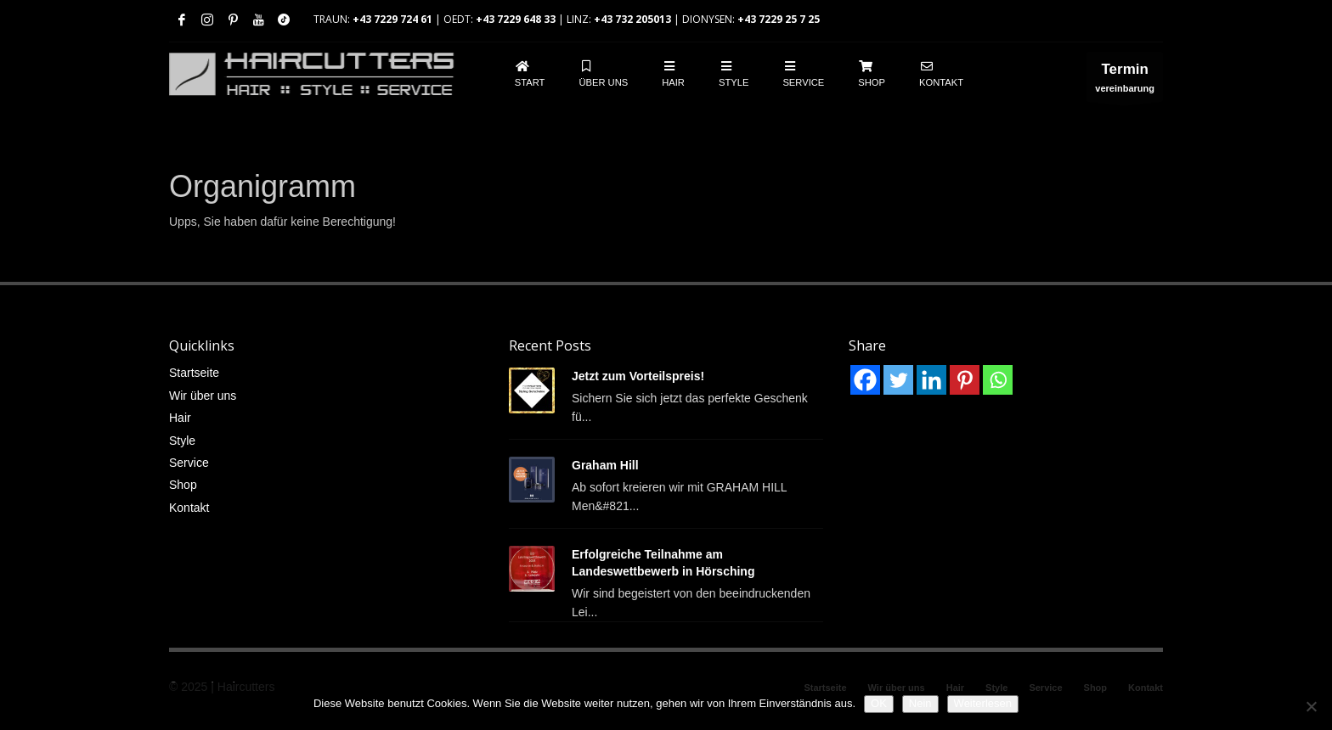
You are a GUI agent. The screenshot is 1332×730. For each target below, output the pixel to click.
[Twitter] (898, 380)
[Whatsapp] (998, 380)
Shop (183, 484)
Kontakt (189, 507)
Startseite (194, 372)
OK (879, 703)
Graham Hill (605, 465)
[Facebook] (865, 380)
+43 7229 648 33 (516, 19)
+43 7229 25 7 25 (778, 19)
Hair (180, 417)
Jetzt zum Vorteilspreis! (638, 376)
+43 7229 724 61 (392, 19)
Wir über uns (202, 395)
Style (182, 440)
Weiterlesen (983, 703)
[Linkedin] (931, 380)
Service (189, 462)
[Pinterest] (964, 380)
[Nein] (1310, 706)
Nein (920, 703)
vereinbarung (1124, 81)
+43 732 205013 (632, 19)
